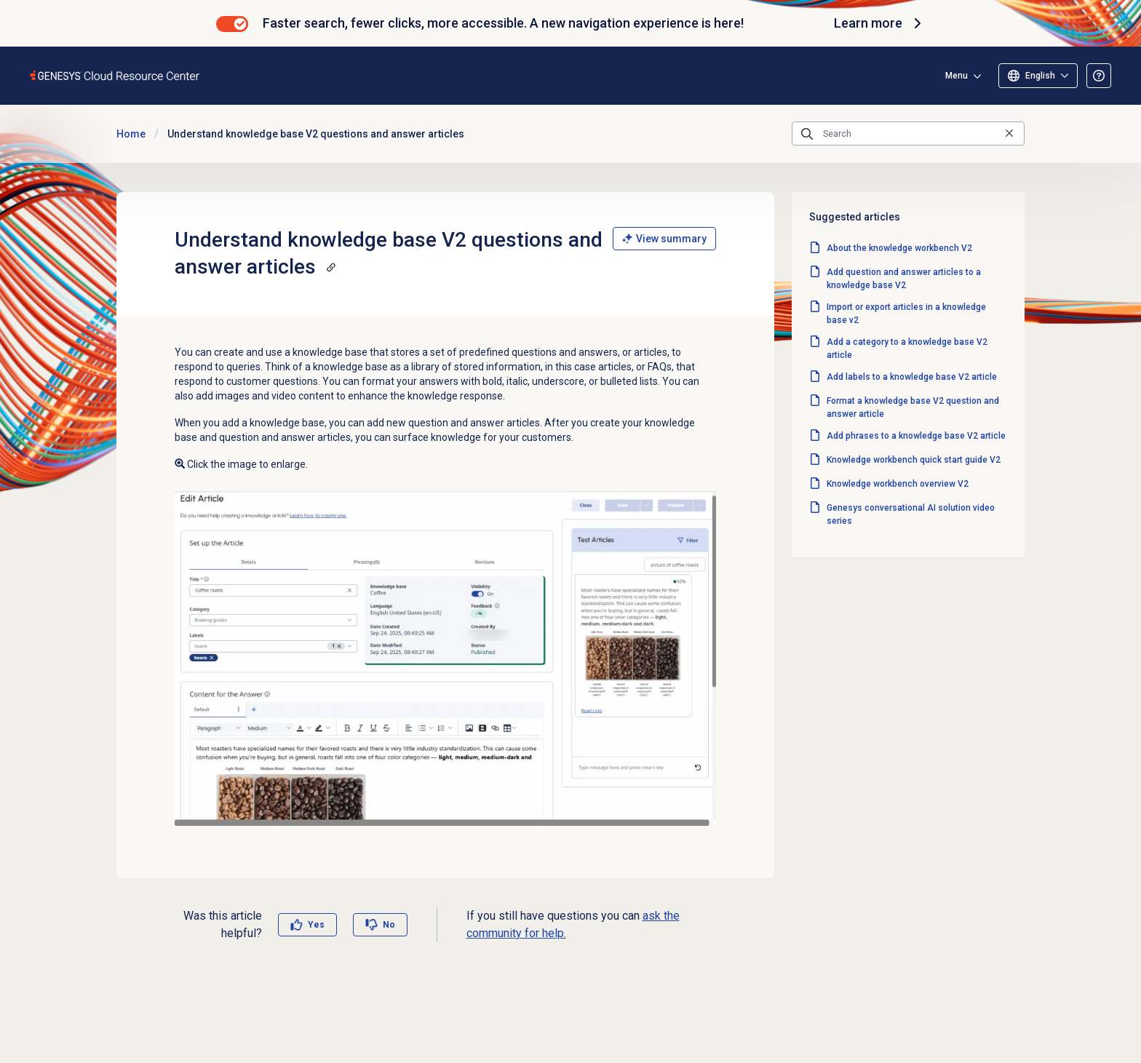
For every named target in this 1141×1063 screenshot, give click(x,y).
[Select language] (1038, 75)
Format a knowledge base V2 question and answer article (913, 407)
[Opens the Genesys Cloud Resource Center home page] (115, 75)
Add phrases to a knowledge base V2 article (916, 436)
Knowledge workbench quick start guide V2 (914, 460)
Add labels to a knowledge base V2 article (912, 377)
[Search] (908, 134)
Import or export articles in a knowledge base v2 (906, 313)
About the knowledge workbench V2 (899, 248)
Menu (956, 76)
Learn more (880, 23)
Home (131, 134)
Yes (316, 925)
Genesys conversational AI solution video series (911, 514)
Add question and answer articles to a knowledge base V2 (904, 278)
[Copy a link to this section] (331, 267)
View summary (664, 238)
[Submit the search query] (807, 134)
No (389, 925)
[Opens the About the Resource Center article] (1098, 75)
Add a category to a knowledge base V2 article (907, 348)
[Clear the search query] (1009, 133)
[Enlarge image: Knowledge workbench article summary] (445, 658)
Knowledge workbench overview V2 (898, 484)
